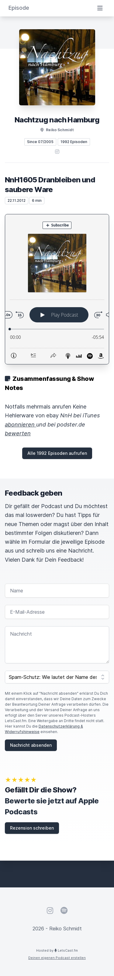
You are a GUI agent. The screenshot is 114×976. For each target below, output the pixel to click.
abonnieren (20, 424)
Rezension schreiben (32, 827)
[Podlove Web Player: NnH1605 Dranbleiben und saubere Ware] (57, 289)
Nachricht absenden (31, 745)
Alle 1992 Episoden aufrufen (57, 453)
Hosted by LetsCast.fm (57, 950)
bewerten (18, 433)
